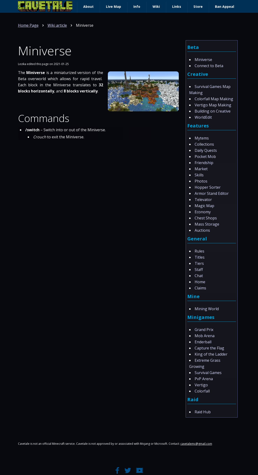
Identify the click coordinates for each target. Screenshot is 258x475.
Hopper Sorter (208, 187)
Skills (199, 175)
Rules (199, 251)
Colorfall (202, 391)
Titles (200, 257)
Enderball (203, 341)
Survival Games (208, 372)
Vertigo (201, 385)
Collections (204, 144)
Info (136, 6)
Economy (203, 211)
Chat (199, 275)
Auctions (202, 230)
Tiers (199, 263)
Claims (200, 288)
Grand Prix (204, 329)
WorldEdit (203, 117)
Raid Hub (203, 411)
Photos (201, 181)
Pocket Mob (205, 156)
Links (176, 6)
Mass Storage (207, 224)
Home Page (28, 25)
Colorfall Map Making (214, 98)
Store (198, 6)
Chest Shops (206, 218)
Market (201, 168)
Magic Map (204, 205)
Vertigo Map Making (213, 105)
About (88, 6)
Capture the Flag (209, 348)
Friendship (204, 162)
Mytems (202, 138)
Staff (199, 269)
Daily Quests (206, 150)
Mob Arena (204, 335)
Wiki (156, 6)
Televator (203, 199)
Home (200, 281)
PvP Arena (204, 378)
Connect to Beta (209, 65)
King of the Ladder (211, 354)
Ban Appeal (224, 6)
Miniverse (203, 59)
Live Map (113, 6)
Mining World (207, 308)
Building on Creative (213, 111)
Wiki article (57, 25)
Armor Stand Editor (212, 193)
